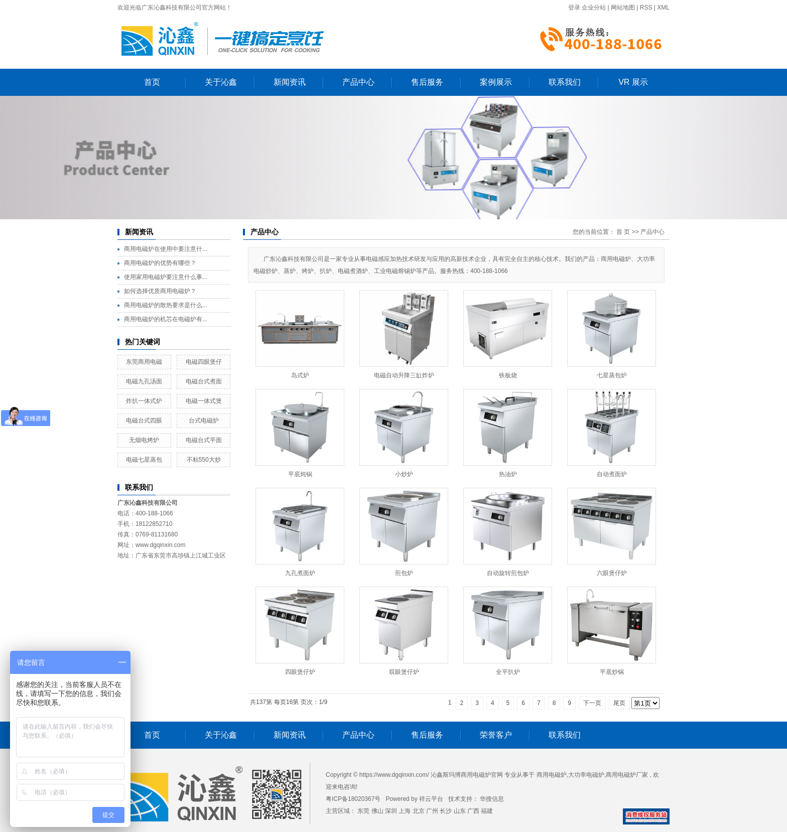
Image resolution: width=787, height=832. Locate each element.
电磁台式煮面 (204, 381)
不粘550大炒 (204, 459)
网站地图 (623, 7)
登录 (574, 7)
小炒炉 (404, 474)
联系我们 (565, 82)
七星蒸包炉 (612, 375)
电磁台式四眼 (144, 420)
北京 (419, 810)
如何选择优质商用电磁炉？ (160, 291)
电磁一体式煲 (204, 400)
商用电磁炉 (552, 774)
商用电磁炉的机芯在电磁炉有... (165, 319)
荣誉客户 (496, 735)
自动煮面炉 (612, 474)
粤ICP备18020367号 (353, 798)
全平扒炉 (508, 671)
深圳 (391, 810)
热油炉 (508, 474)
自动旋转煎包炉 (508, 573)
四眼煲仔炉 (300, 671)
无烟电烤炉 (144, 440)
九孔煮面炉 (300, 573)
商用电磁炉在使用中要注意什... (165, 248)
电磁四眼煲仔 (204, 361)
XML (663, 7)
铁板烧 (508, 375)
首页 (152, 82)
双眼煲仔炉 (404, 671)
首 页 (623, 231)
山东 (460, 810)
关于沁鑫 (221, 82)
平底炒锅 (612, 671)
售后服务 (427, 82)
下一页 (592, 703)
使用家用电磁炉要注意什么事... (165, 277)
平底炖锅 (300, 474)
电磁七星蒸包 (144, 459)
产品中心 (358, 82)
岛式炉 (300, 375)
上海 (405, 810)
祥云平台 (431, 798)
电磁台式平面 (204, 440)
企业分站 (594, 7)
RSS (646, 7)
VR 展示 (633, 82)
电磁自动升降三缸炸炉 (404, 375)
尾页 (619, 703)
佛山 (377, 810)
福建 (487, 810)
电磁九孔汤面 (144, 381)
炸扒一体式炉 (144, 400)
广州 (432, 810)
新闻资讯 (290, 82)
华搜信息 (492, 798)
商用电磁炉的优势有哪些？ (160, 262)
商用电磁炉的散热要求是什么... (165, 305)
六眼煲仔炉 (612, 573)
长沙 (446, 810)
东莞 (363, 810)
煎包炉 (404, 573)
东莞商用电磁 (144, 361)
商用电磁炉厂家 (627, 774)
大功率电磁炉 (586, 774)
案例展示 (496, 82)
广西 (473, 810)
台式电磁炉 (204, 420)
